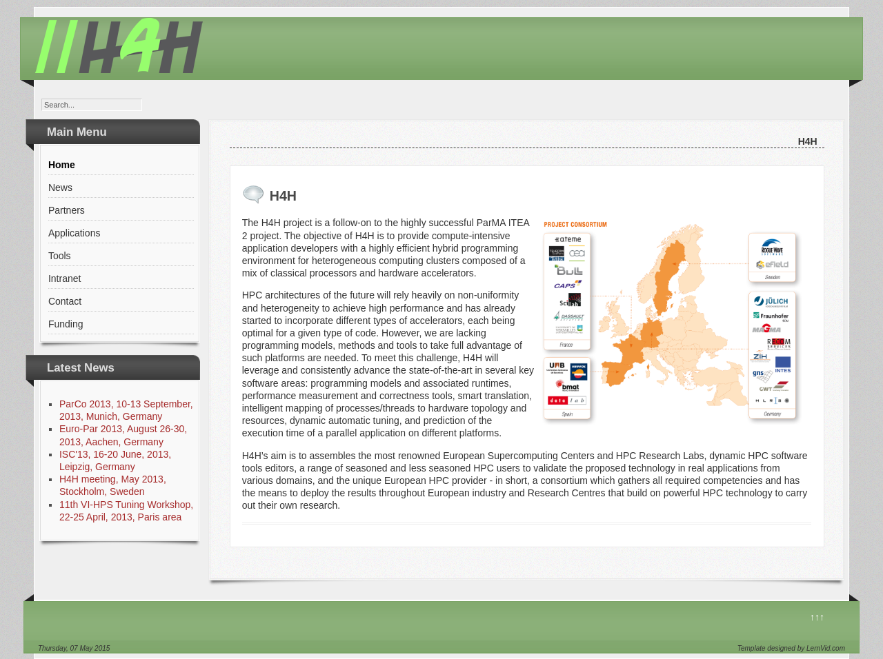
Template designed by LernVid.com (791, 648)
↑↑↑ (817, 616)
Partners (66, 210)
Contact (64, 301)
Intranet (64, 278)
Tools (59, 255)
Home (61, 164)
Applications (74, 233)
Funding (65, 324)
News (60, 187)
